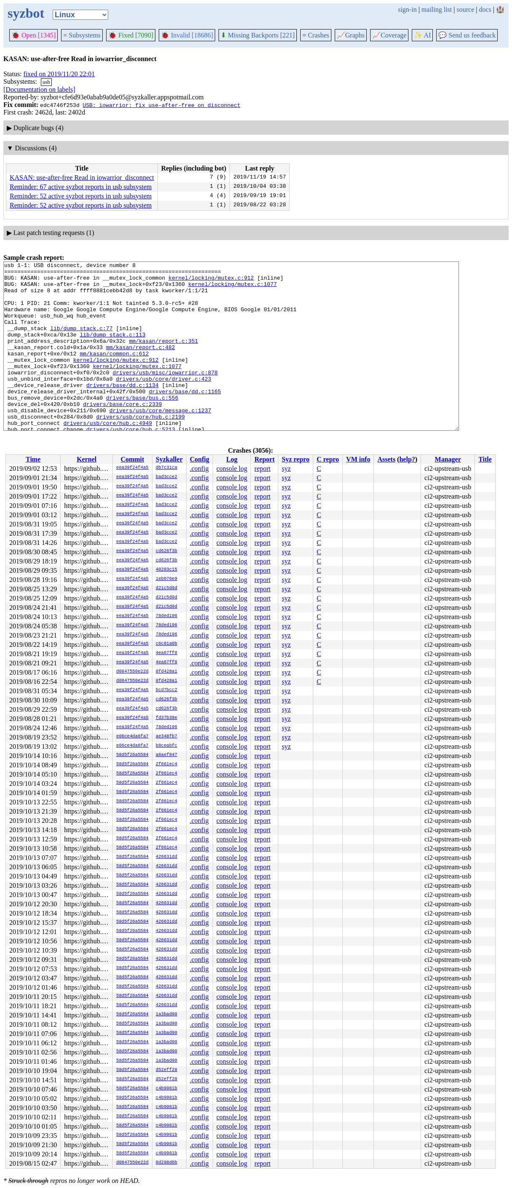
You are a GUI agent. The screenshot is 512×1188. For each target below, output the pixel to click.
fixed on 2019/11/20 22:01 (59, 73)
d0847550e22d (132, 672)
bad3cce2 (166, 477)
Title (485, 459)
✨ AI (422, 35)
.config (199, 468)
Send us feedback (467, 35)
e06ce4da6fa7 (132, 736)
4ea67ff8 (166, 653)
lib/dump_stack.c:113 (112, 349)
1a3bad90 (166, 1014)
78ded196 (166, 616)
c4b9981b (166, 1089)
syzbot (26, 13)
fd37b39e (166, 718)
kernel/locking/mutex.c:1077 (232, 289)
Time (33, 459)
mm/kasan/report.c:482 (140, 364)
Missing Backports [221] (258, 35)
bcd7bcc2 (166, 690)
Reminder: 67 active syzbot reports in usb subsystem (81, 186)
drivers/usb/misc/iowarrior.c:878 (165, 395)
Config (199, 459)
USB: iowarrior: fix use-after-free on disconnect (161, 105)
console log (231, 468)
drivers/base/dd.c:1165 (185, 418)
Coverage (389, 35)
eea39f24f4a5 (132, 468)
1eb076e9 (166, 579)
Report (264, 459)
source (466, 9)
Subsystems (82, 35)
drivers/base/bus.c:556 (142, 425)
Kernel (86, 459)
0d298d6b (166, 1163)
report (262, 468)
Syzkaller (169, 459)
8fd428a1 (166, 672)
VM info (358, 459)
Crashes (315, 35)
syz (286, 468)
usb (46, 82)
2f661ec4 (166, 764)
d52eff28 (166, 1070)
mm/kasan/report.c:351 (163, 357)
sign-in (407, 9)
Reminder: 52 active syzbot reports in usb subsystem (81, 196)
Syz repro (295, 459)
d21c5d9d (166, 588)
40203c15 (166, 570)
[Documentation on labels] (39, 89)
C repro (328, 459)
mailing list (436, 9)
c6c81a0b (166, 644)
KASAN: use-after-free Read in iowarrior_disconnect (82, 177)
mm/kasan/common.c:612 (114, 372)
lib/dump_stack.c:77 (81, 342)
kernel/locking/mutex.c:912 (211, 281)
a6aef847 (166, 755)
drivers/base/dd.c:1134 (122, 410)
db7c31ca (166, 468)
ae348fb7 (166, 736)
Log (231, 459)
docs (485, 9)
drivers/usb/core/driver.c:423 (163, 402)
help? (407, 459)
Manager (448, 459)
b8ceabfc (166, 746)
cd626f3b (166, 551)
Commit (132, 459)
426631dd (166, 857)
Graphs (351, 35)
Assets (386, 459)
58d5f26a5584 (132, 755)
